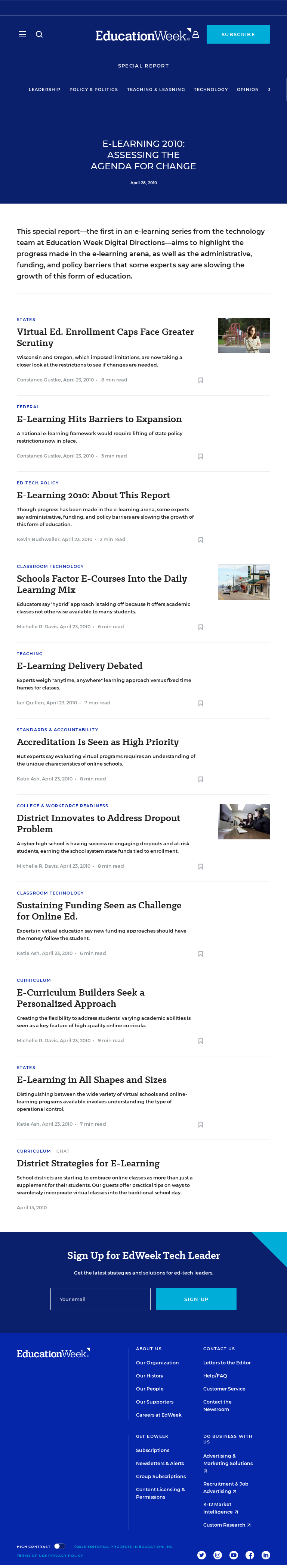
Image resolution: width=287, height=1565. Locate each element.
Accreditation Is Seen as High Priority (98, 742)
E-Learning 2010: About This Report (93, 495)
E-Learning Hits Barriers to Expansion (99, 419)
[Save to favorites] (200, 381)
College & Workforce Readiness (62, 805)
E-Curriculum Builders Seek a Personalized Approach (81, 998)
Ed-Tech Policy (38, 482)
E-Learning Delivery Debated (80, 666)
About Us (149, 1348)
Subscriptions (152, 1450)
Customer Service (224, 1389)
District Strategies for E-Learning (88, 1163)
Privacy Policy (66, 1555)
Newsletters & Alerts (160, 1463)
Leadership (45, 89)
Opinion (248, 89)
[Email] (100, 1299)
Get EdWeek (152, 1436)
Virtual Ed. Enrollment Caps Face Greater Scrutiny (105, 337)
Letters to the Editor (227, 1363)
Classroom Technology (50, 566)
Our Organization (157, 1363)
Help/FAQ (215, 1376)
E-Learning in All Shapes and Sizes (92, 1079)
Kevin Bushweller (38, 539)
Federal (28, 406)
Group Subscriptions (161, 1476)
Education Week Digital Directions (105, 243)
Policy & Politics (94, 89)
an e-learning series (157, 231)
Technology (211, 89)
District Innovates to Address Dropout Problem (98, 824)
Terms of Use (32, 1555)
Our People (150, 1389)
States (26, 319)
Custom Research (227, 1525)
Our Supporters (154, 1402)
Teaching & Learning (156, 89)
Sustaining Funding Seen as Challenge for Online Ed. (99, 911)
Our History (149, 1376)
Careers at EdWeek (159, 1415)
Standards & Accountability (57, 729)
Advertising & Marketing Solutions (228, 1463)
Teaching (30, 653)
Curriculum (34, 980)
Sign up (196, 1299)
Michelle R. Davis (37, 626)
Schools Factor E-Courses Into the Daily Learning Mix (102, 584)
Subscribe (238, 34)
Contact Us (219, 1348)
